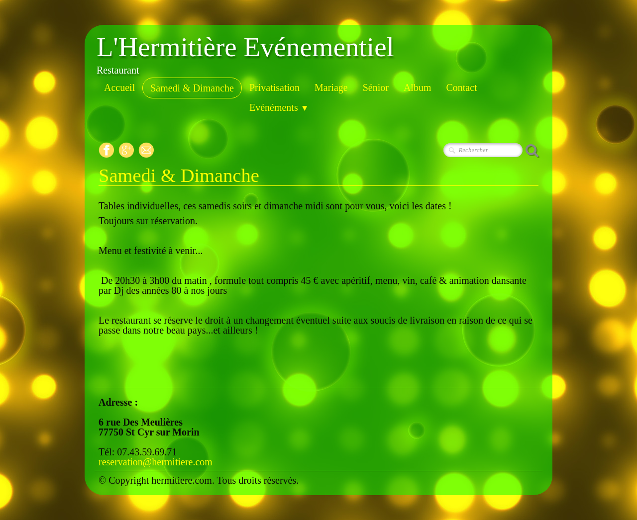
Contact (461, 87)
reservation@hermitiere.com (155, 461)
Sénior (376, 87)
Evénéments (279, 107)
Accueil (119, 87)
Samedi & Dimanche (192, 88)
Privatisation (274, 87)
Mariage (331, 87)
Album (417, 87)
